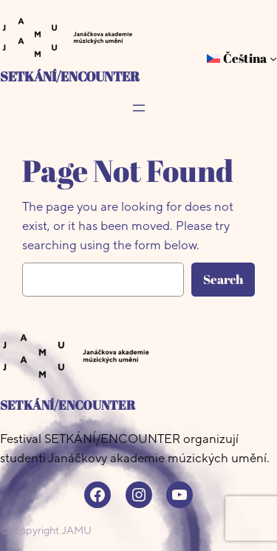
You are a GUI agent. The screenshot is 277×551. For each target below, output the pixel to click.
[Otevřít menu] (139, 108)
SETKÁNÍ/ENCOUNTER (70, 76)
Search (223, 279)
